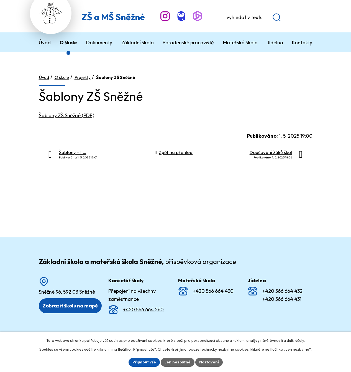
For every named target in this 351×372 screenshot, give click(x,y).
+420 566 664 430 (213, 291)
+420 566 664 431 (281, 299)
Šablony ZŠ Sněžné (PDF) (66, 115)
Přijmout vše (144, 362)
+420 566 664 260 (143, 309)
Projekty (83, 77)
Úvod (44, 77)
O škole (62, 77)
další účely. (296, 340)
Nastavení (209, 362)
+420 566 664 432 (282, 291)
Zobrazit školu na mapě (70, 305)
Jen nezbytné (178, 362)
